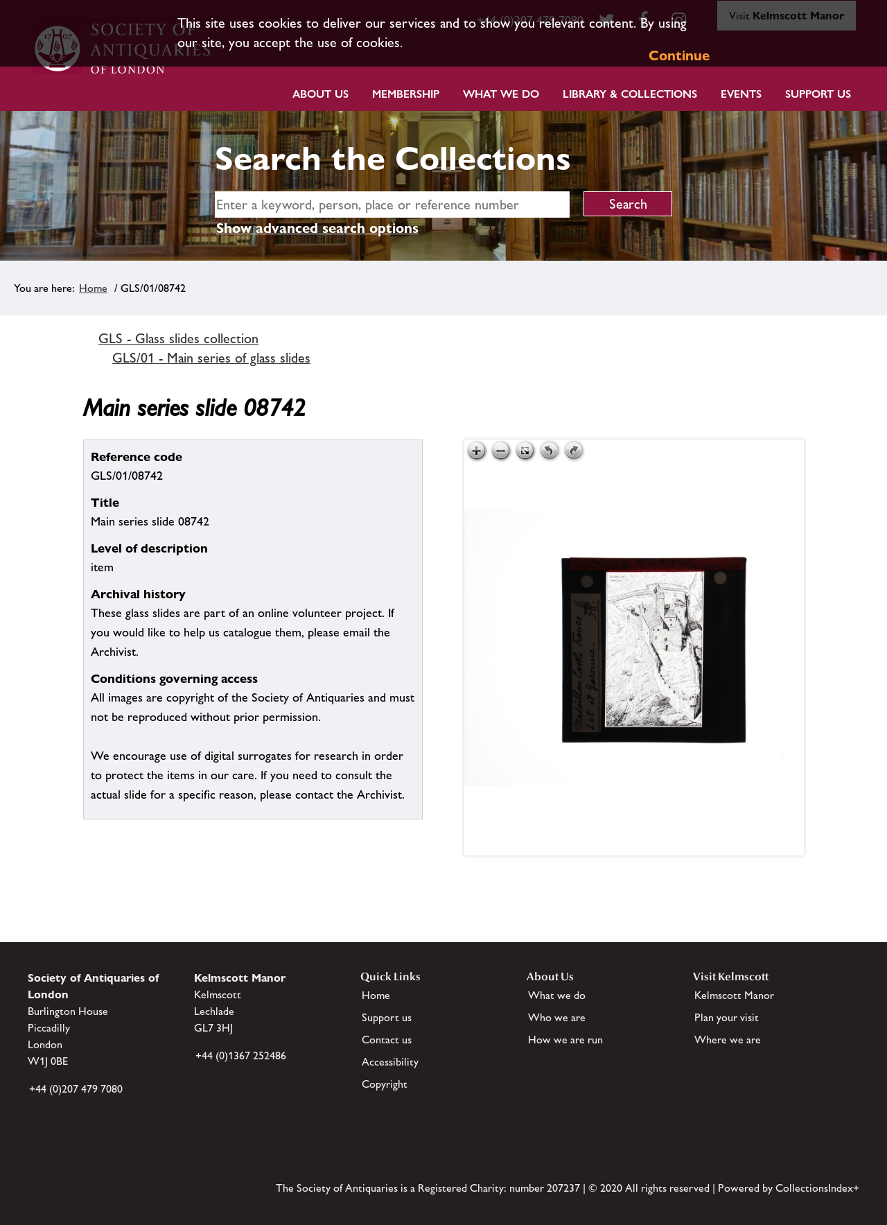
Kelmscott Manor (734, 995)
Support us (387, 1017)
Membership (405, 94)
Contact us (387, 1039)
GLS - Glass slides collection (178, 338)
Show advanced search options (317, 228)
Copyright (384, 1084)
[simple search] (392, 204)
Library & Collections (630, 94)
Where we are (727, 1039)
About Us (320, 94)
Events (741, 94)
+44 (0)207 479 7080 (76, 1088)
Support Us (818, 94)
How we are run (565, 1039)
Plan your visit (726, 1017)
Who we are (557, 1017)
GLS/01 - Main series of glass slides (211, 357)
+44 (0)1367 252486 (240, 1055)
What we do (501, 94)
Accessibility (390, 1061)
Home (93, 288)
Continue (679, 55)
